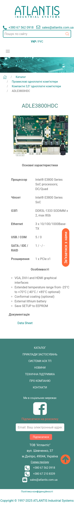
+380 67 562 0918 (40, 467)
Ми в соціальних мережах (40, 397)
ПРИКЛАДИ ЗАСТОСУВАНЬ (40, 354)
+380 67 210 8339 (40, 473)
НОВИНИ (39, 367)
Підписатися (41, 437)
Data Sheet (25, 323)
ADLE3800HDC (21, 90)
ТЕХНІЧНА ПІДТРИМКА (40, 374)
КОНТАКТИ (40, 387)
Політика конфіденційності (37, 491)
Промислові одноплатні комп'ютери (35, 81)
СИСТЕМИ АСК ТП (39, 361)
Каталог (21, 76)
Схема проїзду (40, 462)
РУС (40, 41)
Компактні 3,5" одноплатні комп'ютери (36, 86)
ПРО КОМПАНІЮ (40, 380)
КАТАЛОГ (40, 347)
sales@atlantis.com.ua (39, 479)
